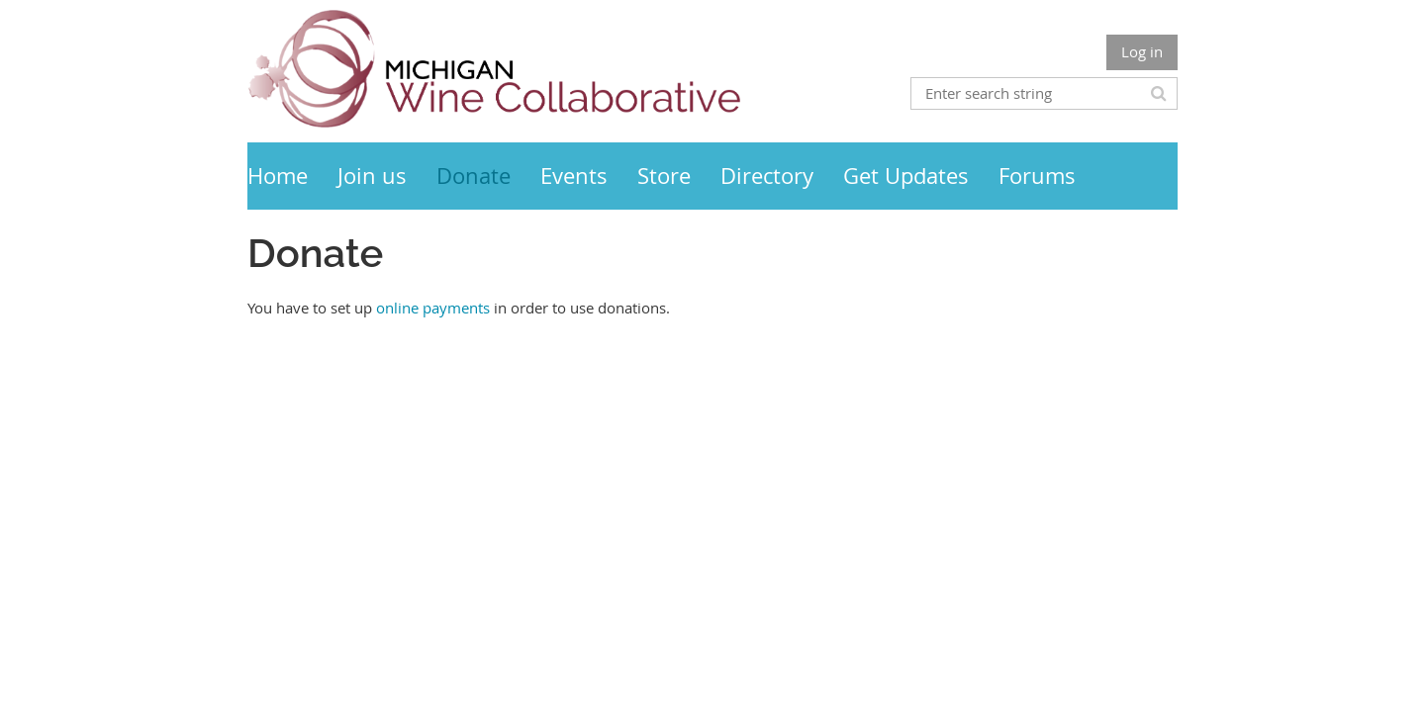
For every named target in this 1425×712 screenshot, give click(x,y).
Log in (1142, 51)
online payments (433, 307)
